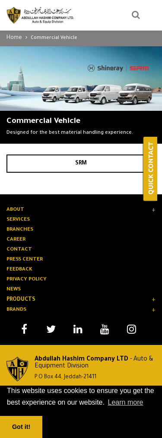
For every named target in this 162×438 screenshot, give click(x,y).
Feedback (19, 270)
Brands (16, 310)
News (13, 290)
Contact (19, 250)
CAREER (15, 240)
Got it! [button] (21, 426)
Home (14, 38)
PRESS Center (24, 260)
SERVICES (18, 220)
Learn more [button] (125, 402)
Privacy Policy (26, 280)
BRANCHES (19, 230)
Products (20, 300)
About (15, 210)
